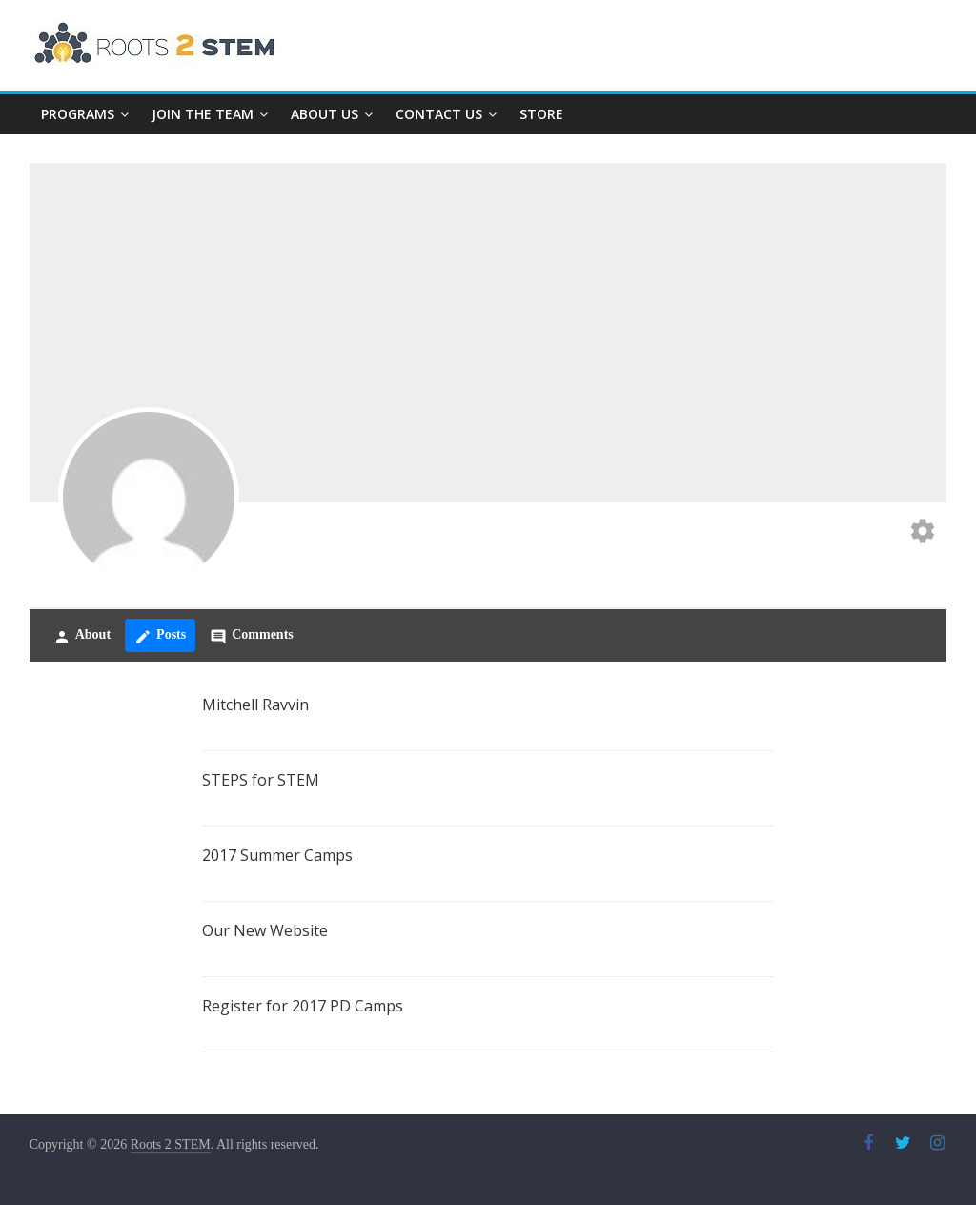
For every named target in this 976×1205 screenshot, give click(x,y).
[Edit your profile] (922, 533)
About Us (324, 114)
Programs (77, 114)
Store (541, 114)
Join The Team (203, 114)
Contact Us (439, 114)
